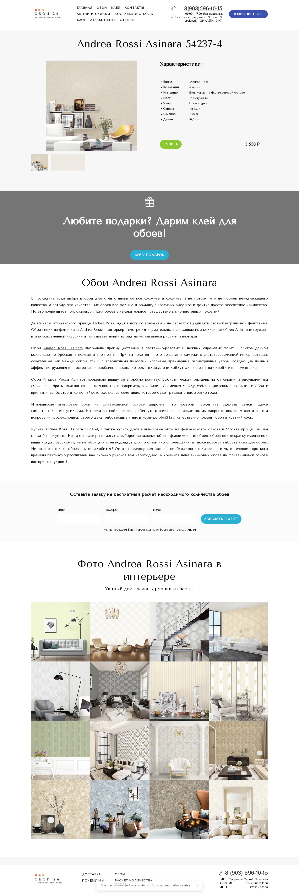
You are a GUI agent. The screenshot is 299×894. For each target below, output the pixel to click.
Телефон (111, 510)
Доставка (91, 874)
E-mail (157, 510)
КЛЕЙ (115, 7)
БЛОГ (81, 20)
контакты (134, 7)
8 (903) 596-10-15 (246, 873)
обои (102, 7)
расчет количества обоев (133, 882)
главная (84, 7)
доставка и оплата (133, 14)
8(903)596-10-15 (203, 9)
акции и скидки (93, 14)
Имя (61, 510)
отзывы (127, 20)
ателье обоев (103, 20)
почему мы (93, 880)
